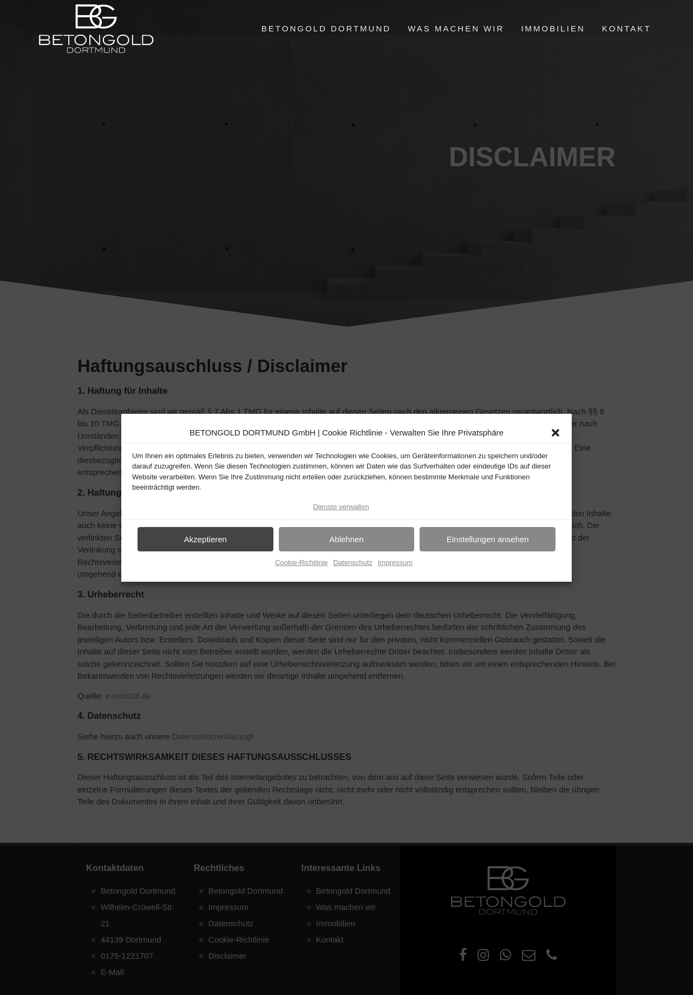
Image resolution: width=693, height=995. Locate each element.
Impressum (395, 565)
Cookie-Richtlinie (301, 565)
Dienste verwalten (341, 509)
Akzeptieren (205, 541)
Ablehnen (346, 541)
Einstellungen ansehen (488, 541)
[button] (555, 435)
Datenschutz (352, 565)
